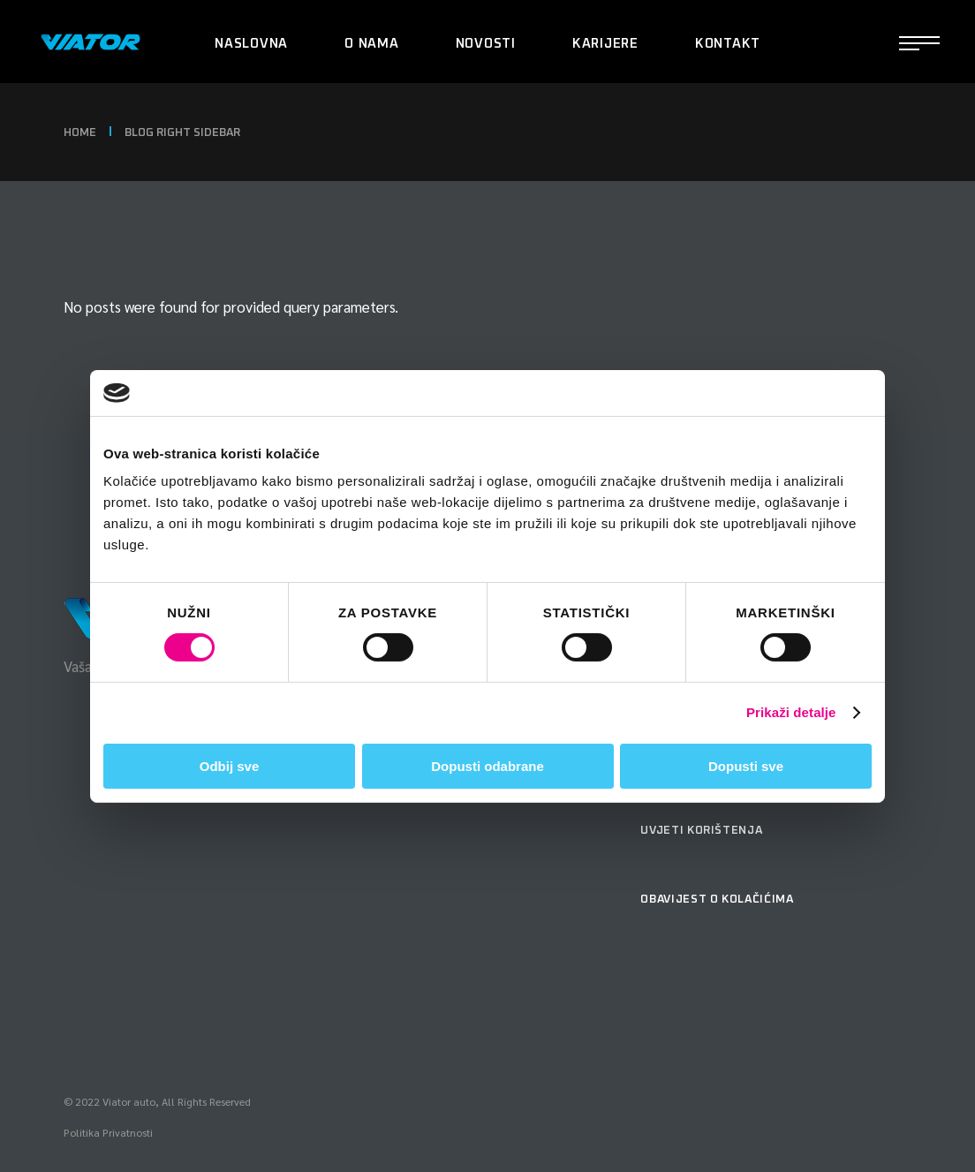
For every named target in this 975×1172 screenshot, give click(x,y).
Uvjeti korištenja (701, 830)
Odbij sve (230, 766)
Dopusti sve (745, 766)
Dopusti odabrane (487, 766)
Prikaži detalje (791, 712)
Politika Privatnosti (108, 1132)
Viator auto (128, 1101)
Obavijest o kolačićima (716, 899)
